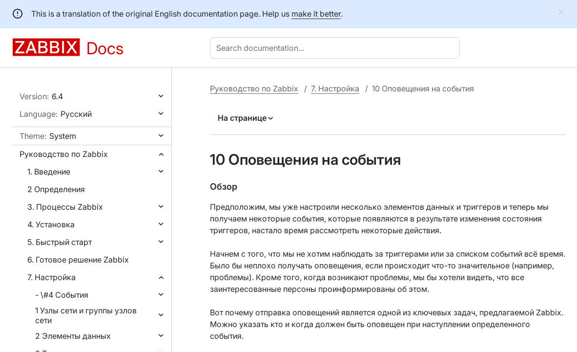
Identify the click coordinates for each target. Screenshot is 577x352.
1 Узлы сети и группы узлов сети (86, 315)
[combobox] (337, 48)
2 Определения (56, 189)
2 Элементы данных (73, 336)
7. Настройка (51, 277)
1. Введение (48, 171)
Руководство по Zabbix (64, 154)
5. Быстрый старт (59, 242)
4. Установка (51, 224)
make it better (316, 14)
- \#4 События (61, 295)
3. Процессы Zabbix (65, 207)
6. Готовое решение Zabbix (78, 259)
